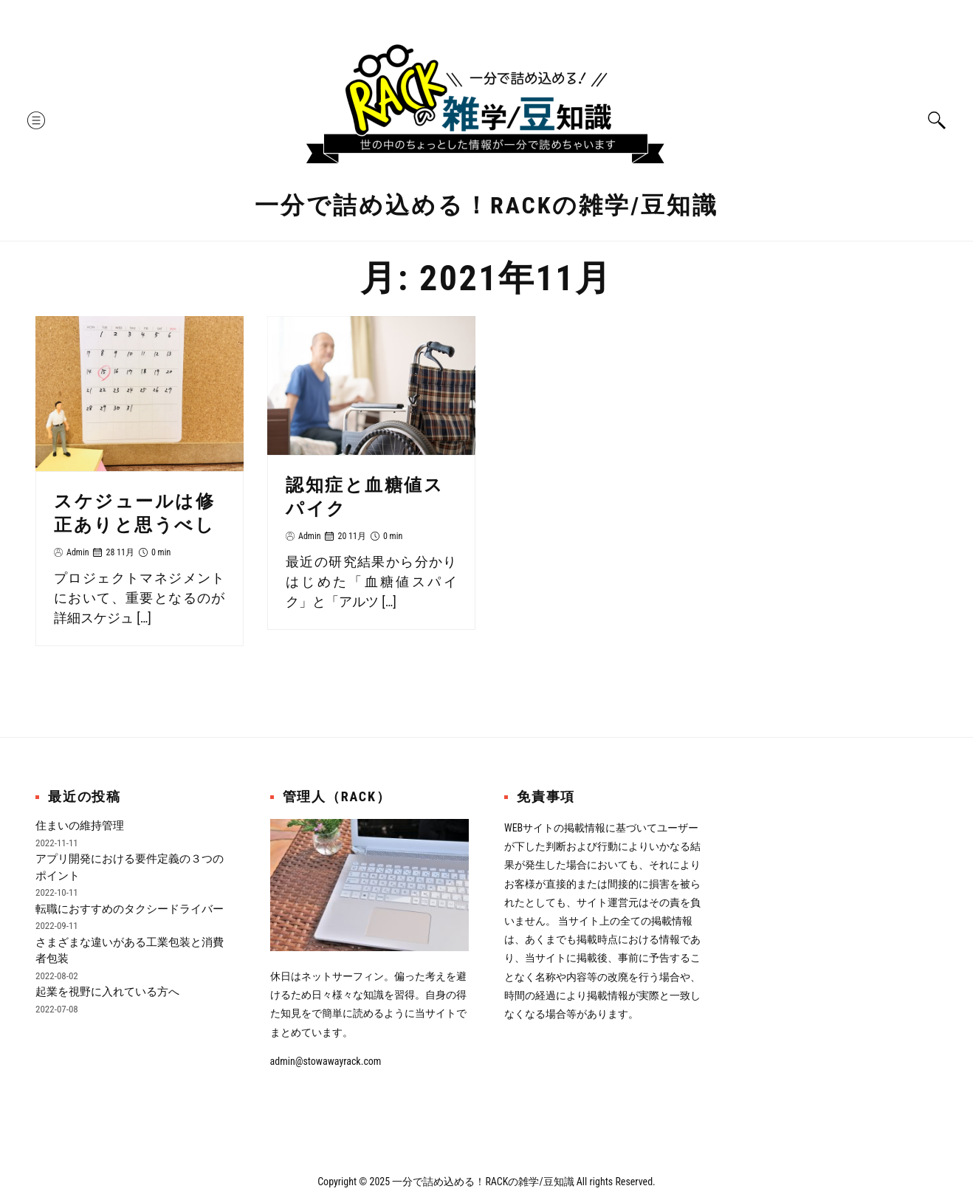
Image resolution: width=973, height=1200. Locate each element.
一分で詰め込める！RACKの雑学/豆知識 (486, 205)
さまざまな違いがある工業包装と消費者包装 (129, 951)
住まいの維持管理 (79, 825)
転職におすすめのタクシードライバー (129, 909)
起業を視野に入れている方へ (107, 991)
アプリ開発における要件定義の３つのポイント (129, 867)
